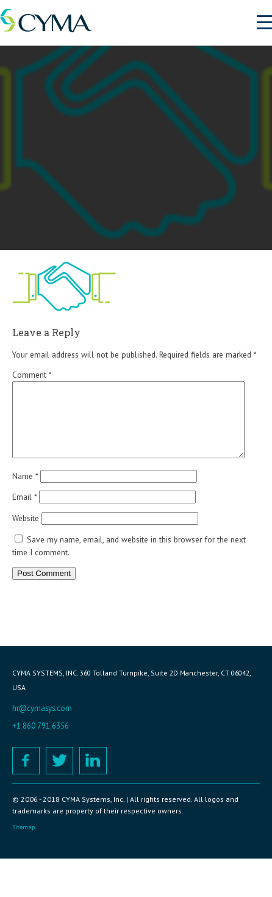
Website (25, 532)
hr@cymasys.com (42, 723)
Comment (31, 374)
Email (24, 511)
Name (25, 490)
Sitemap (23, 842)
